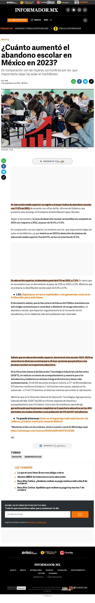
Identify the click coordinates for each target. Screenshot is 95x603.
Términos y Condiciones (37, 522)
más (48, 20)
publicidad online (55, 577)
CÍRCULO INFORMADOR (70, 29)
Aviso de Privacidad (37, 594)
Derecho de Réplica (50, 594)
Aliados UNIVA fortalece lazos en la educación (41, 477)
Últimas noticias (18, 20)
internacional (36, 570)
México (4, 40)
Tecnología (62, 570)
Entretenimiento (78, 570)
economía (53, 573)
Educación (16, 457)
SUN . (7, 81)
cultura (41, 573)
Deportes (49, 570)
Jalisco (13, 570)
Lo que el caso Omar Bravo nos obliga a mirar (40, 473)
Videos (36, 20)
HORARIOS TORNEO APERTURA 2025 (31, 29)
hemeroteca (38, 577)
